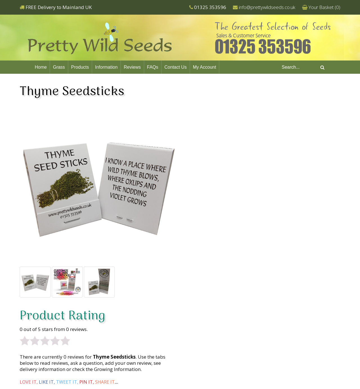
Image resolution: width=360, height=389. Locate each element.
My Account (204, 67)
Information (106, 67)
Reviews (132, 67)
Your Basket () (324, 7)
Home (41, 67)
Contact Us (176, 67)
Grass (59, 67)
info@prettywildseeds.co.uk (267, 7)
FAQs (152, 67)
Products (80, 67)
